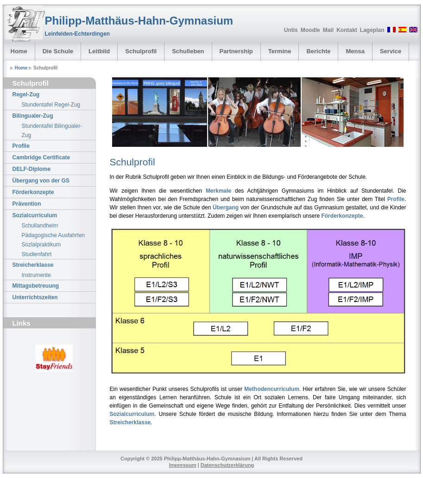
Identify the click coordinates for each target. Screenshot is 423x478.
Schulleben (188, 51)
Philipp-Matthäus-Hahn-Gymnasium (139, 20)
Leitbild (99, 51)
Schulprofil (141, 51)
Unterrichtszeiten (35, 297)
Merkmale (218, 191)
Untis (291, 30)
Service (390, 51)
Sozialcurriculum (35, 215)
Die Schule (58, 51)
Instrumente (36, 275)
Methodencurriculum (271, 389)
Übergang (226, 207)
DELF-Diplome (32, 169)
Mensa (355, 51)
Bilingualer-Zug (33, 116)
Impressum (182, 465)
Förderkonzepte (33, 192)
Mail (328, 30)
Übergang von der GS (41, 180)
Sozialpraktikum (41, 244)
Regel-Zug (26, 94)
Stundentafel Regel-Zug (51, 104)
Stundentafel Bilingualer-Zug (52, 130)
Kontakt (346, 30)
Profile (21, 146)
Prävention (27, 204)
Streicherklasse (33, 265)
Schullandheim (40, 225)
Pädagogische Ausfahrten (53, 235)
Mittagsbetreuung (36, 286)
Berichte (318, 51)
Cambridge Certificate (41, 157)
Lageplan (372, 30)
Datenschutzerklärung (227, 465)
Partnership (236, 51)
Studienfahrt (37, 254)
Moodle (310, 30)
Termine (279, 51)
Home (19, 51)
